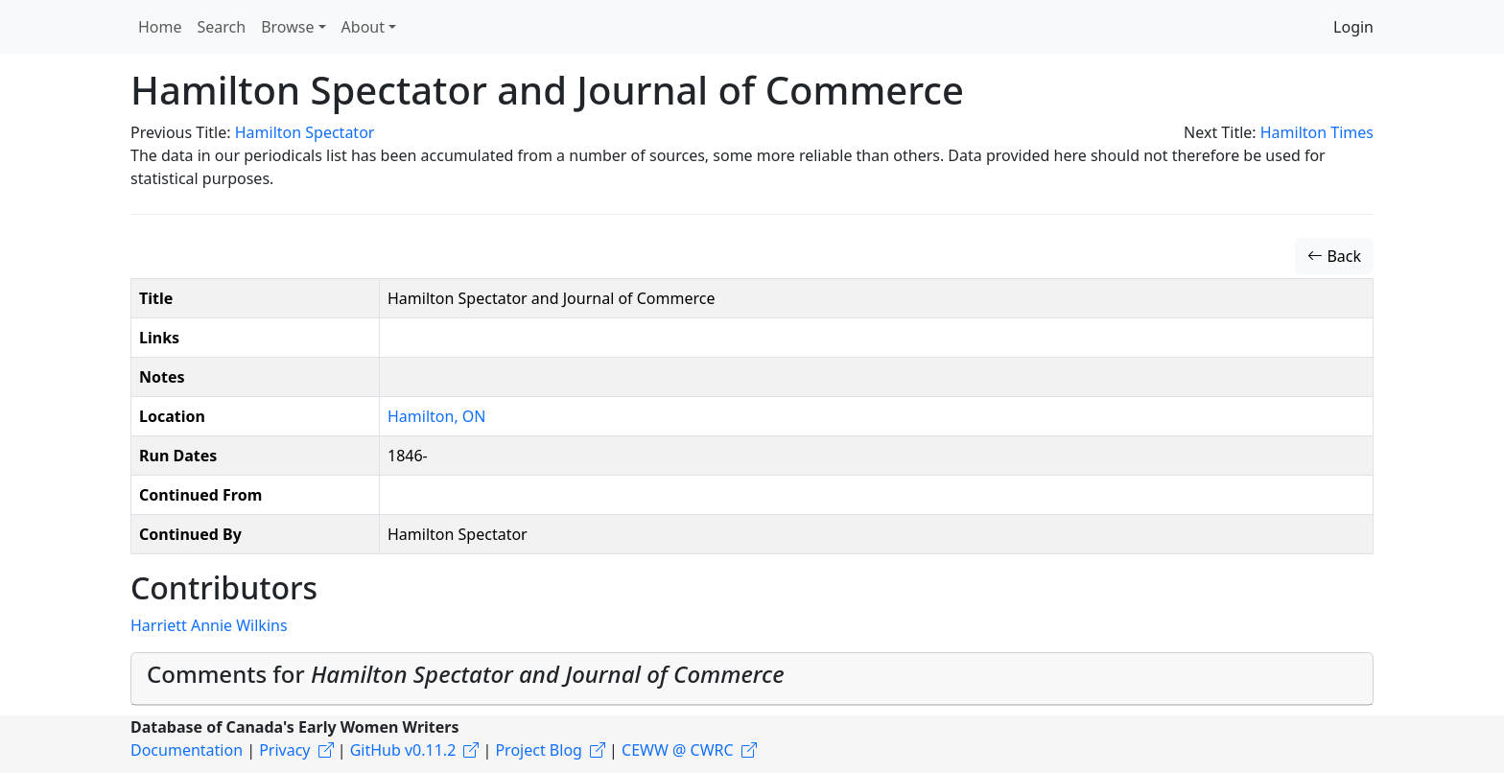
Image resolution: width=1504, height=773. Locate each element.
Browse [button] (287, 26)
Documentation (186, 750)
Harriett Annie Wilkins (209, 625)
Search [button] (222, 26)
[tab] (752, 679)
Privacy (284, 750)
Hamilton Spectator (305, 132)
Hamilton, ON (437, 416)
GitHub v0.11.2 (403, 750)
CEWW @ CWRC (678, 750)
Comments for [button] (466, 674)
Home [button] (160, 26)
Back (1334, 256)
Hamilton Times (1317, 132)
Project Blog (538, 750)
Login (1353, 26)
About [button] (363, 26)
